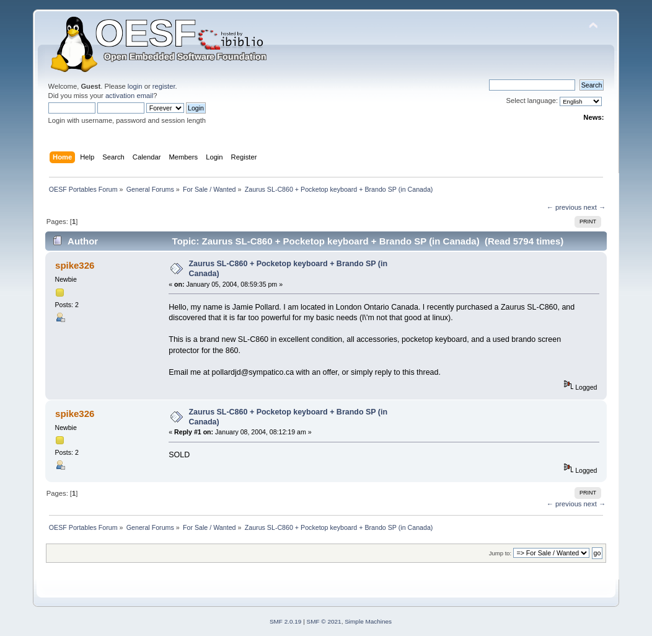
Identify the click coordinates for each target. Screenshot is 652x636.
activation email (129, 95)
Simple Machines (368, 621)
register (163, 86)
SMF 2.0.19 (286, 621)
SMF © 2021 (324, 621)
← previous (564, 207)
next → (595, 207)
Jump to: (500, 553)
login (135, 86)
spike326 (74, 265)
